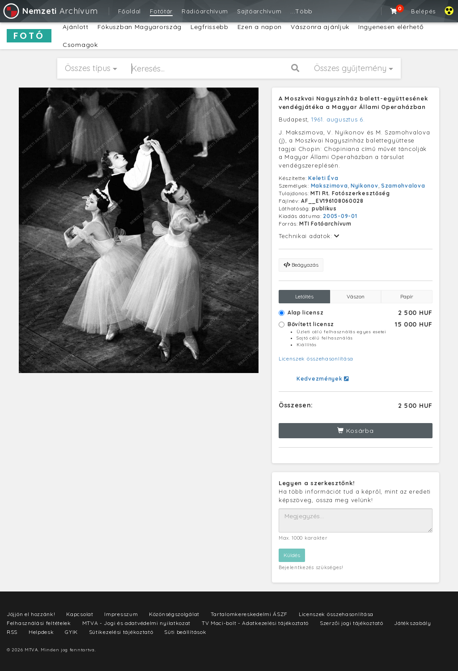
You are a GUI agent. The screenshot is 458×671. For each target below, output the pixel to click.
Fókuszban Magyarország (140, 27)
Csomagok (80, 45)
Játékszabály (412, 623)
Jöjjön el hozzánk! (31, 614)
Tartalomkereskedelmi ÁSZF (249, 614)
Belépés (423, 11)
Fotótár (161, 11)
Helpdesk (41, 632)
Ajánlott (76, 27)
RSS (12, 632)
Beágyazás (301, 264)
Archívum (50, 11)
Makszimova (329, 185)
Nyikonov (364, 185)
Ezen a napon (259, 27)
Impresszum (121, 614)
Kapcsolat (79, 614)
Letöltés (304, 296)
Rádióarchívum (205, 11)
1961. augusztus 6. (338, 119)
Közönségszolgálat (174, 614)
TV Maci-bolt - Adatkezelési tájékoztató (255, 623)
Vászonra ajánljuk (320, 27)
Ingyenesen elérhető (390, 27)
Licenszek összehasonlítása (316, 358)
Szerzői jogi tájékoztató (351, 623)
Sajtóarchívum (259, 11)
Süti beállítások (185, 632)
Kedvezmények (323, 378)
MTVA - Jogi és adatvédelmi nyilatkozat (136, 623)
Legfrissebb (210, 27)
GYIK (71, 632)
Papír (406, 296)
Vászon (356, 296)
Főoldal (129, 11)
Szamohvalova (403, 185)
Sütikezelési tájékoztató (121, 632)
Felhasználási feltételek (39, 623)
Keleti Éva (323, 178)
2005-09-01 (340, 216)
